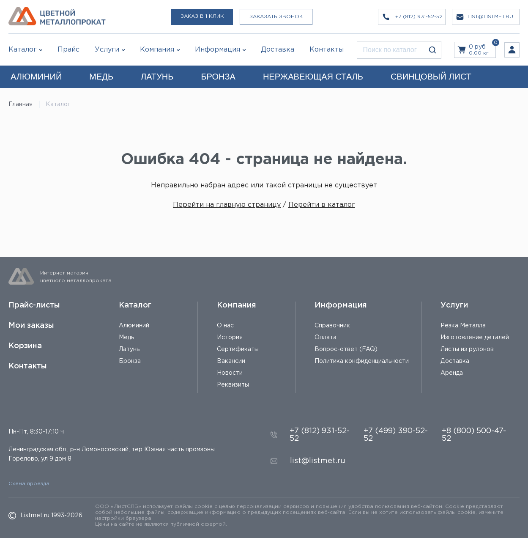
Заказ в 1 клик (202, 16)
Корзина (25, 346)
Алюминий (134, 325)
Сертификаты (238, 349)
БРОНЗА (218, 76)
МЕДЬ (101, 76)
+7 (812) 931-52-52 (320, 435)
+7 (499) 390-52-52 (396, 435)
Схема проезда (28, 483)
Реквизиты (233, 384)
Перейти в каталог (321, 205)
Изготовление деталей (474, 337)
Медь (126, 337)
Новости (230, 373)
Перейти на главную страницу (227, 205)
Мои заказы (31, 325)
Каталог (22, 50)
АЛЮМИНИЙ (36, 76)
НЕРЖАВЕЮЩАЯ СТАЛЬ (313, 76)
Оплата (325, 337)
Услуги (454, 305)
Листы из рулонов (467, 349)
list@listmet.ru (317, 461)
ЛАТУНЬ (157, 76)
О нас (225, 325)
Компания (236, 305)
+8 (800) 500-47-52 (474, 435)
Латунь (129, 349)
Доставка (454, 361)
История (230, 337)
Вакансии (231, 361)
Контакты (27, 366)
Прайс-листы (34, 305)
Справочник (332, 325)
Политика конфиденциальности (362, 361)
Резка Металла (463, 325)
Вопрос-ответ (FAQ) (346, 349)
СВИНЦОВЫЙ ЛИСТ (431, 76)
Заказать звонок (276, 16)
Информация (341, 305)
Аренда (451, 373)
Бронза (130, 361)
